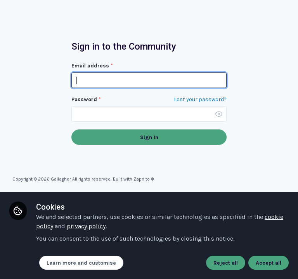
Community (46, 21)
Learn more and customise (81, 263)
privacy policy (86, 226)
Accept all (268, 263)
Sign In (149, 137)
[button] (219, 114)
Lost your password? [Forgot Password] (200, 99)
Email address (92, 65)
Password (86, 99)
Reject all (225, 263)
